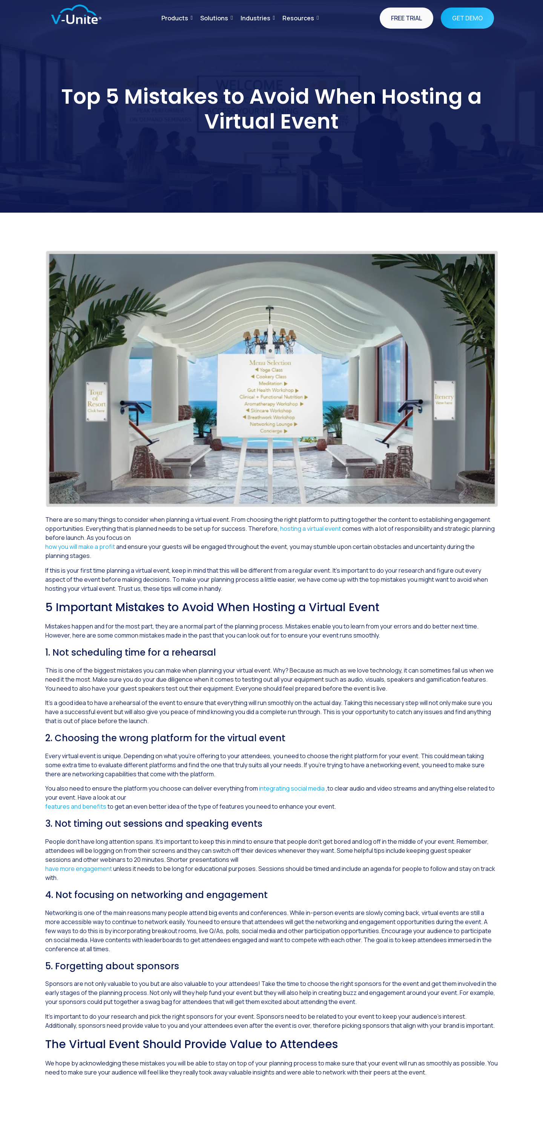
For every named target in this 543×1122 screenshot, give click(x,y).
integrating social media (292, 788)
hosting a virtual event (311, 528)
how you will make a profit (80, 547)
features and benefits (75, 806)
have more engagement (79, 868)
